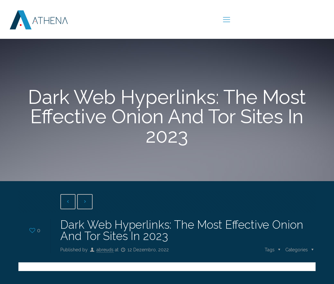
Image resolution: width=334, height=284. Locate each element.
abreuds (105, 249)
